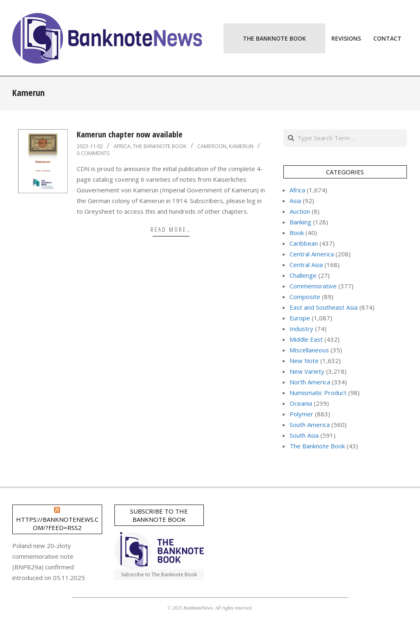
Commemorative (313, 286)
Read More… (171, 229)
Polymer (301, 414)
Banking (300, 222)
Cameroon (211, 146)
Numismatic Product (318, 392)
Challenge (303, 275)
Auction (300, 211)
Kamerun (241, 146)
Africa (122, 146)
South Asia (304, 435)
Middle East (306, 339)
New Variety (307, 371)
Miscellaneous (309, 350)
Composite (305, 296)
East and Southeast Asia (324, 307)
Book (297, 232)
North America (310, 382)
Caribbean (304, 243)
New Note (304, 360)
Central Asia (306, 264)
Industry (301, 328)
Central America (312, 254)
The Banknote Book (160, 146)
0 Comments (93, 153)
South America (310, 424)
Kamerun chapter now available (130, 134)
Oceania (301, 403)
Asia (295, 200)
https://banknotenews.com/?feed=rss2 (57, 523)
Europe (300, 318)
